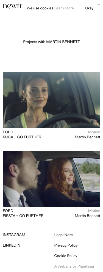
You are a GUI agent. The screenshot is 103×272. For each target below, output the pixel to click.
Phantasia (85, 266)
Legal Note (63, 235)
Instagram (14, 235)
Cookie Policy (65, 256)
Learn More (64, 8)
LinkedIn (11, 245)
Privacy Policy (66, 245)
